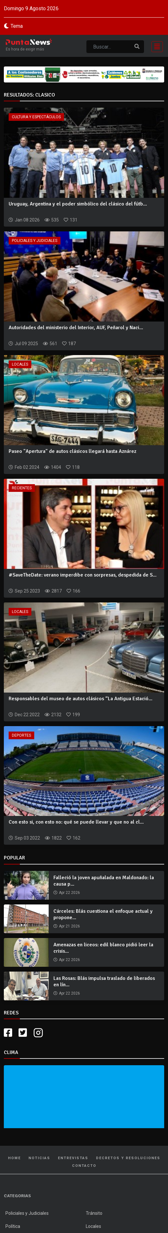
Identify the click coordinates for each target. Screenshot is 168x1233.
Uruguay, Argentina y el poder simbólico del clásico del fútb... (78, 204)
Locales (20, 364)
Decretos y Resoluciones (128, 1158)
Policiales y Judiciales (34, 240)
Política (12, 1226)
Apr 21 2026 (69, 926)
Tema (17, 26)
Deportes (21, 735)
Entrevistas (73, 1158)
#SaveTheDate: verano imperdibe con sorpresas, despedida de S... (82, 575)
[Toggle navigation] (155, 46)
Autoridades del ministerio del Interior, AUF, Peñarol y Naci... (76, 327)
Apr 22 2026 (69, 892)
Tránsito (94, 1213)
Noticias (39, 1158)
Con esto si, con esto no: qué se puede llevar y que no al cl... (76, 822)
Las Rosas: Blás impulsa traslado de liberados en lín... (104, 981)
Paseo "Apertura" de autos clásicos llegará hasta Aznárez (72, 451)
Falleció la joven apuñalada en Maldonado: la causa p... (103, 880)
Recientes (22, 488)
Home (14, 1158)
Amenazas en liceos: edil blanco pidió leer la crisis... (103, 948)
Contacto (84, 1166)
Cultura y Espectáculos (36, 117)
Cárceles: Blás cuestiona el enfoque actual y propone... (103, 914)
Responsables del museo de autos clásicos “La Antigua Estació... (80, 698)
